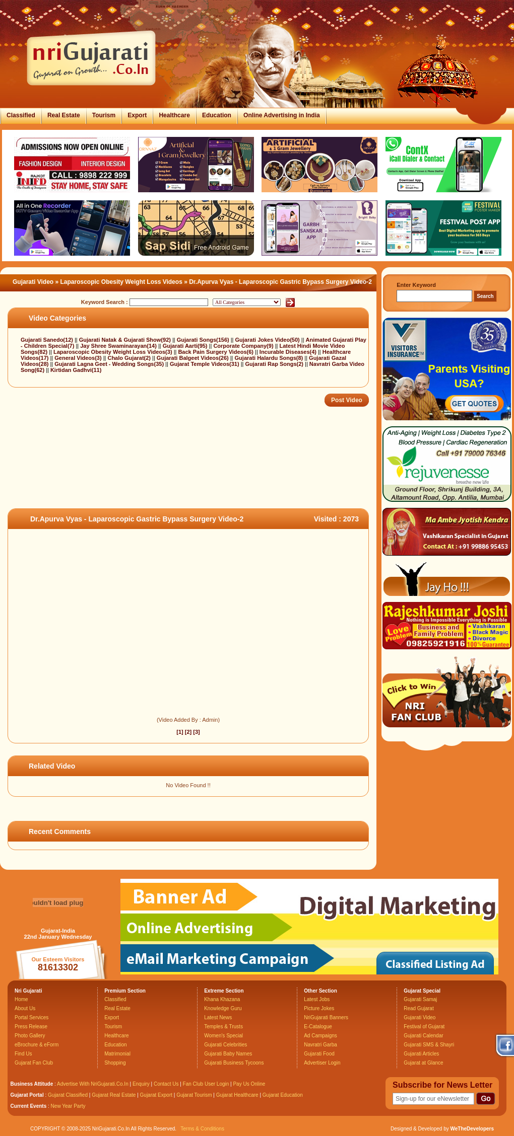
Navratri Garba (320, 1044)
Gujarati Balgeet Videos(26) (193, 358)
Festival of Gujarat (424, 1026)
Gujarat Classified (68, 1095)
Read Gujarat (418, 1008)
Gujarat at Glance (423, 1063)
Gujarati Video (33, 281)
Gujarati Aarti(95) (186, 346)
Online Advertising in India (281, 115)
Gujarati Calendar (423, 1035)
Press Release (31, 1026)
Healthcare (174, 115)
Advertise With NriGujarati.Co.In (92, 1084)
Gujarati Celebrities (225, 1044)
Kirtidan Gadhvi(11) (75, 370)
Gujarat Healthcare (237, 1095)
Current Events (29, 1106)
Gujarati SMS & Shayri (429, 1044)
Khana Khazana (222, 999)
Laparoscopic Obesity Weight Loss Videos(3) (113, 352)
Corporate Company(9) (244, 346)
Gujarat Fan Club (34, 1063)
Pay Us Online (249, 1084)
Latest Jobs (317, 999)
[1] (179, 732)
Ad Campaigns (320, 1035)
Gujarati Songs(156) (204, 340)
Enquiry (142, 1084)
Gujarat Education (283, 1095)
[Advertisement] (191, 475)
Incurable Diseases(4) (289, 352)
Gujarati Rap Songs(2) (275, 364)
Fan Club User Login (206, 1084)
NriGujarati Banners (326, 1017)
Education (216, 115)
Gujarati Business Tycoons (234, 1063)
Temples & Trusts (223, 1026)
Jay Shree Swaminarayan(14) (119, 346)
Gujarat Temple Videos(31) (205, 364)
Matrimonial (117, 1053)
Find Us (23, 1053)
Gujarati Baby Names (228, 1053)
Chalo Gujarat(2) (129, 358)
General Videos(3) (78, 358)
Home (21, 999)
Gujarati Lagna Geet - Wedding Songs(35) (109, 364)
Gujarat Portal (27, 1095)
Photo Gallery (30, 1035)
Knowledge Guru (223, 1008)
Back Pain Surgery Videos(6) (216, 352)
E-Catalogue (318, 1026)
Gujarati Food (319, 1053)
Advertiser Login (322, 1063)
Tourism (103, 115)
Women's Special (223, 1035)
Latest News (218, 1017)
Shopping (114, 1063)
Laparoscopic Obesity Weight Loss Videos (121, 281)
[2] (188, 732)
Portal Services (31, 1017)
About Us (25, 1008)
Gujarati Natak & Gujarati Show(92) (125, 340)
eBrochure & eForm (36, 1044)
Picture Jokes (319, 1008)
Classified (21, 115)
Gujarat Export (156, 1095)
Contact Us (166, 1084)
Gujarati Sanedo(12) (48, 340)
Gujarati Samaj (420, 999)
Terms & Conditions (202, 1128)
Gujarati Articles (421, 1053)
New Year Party (68, 1106)
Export (137, 115)
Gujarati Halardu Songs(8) (270, 358)
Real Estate (63, 115)
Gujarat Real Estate (114, 1095)
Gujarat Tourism (194, 1095)
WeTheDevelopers (472, 1128)
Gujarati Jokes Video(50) (268, 340)
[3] (196, 732)
